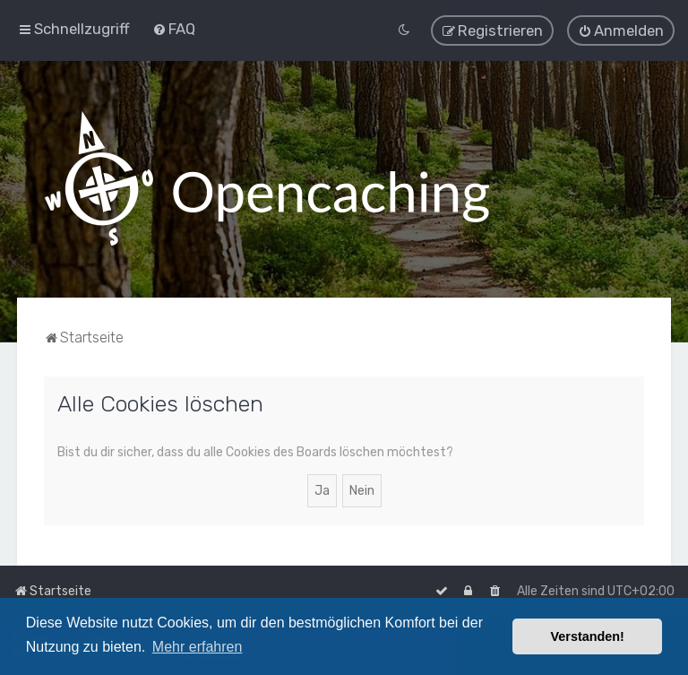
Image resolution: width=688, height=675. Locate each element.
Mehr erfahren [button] (197, 646)
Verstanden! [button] (587, 636)
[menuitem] (174, 28)
